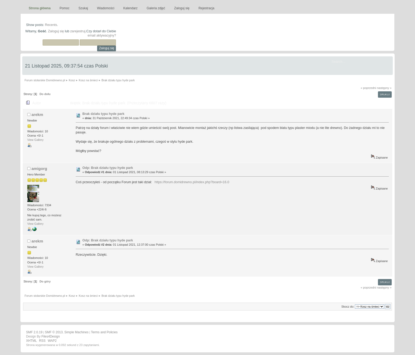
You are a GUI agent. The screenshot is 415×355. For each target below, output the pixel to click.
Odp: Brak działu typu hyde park (107, 168)
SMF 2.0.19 (34, 332)
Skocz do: (347, 306)
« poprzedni (368, 87)
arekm (37, 114)
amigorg (39, 168)
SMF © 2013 (54, 332)
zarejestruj (77, 31)
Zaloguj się (56, 31)
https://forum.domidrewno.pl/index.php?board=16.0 (192, 182)
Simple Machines (76, 332)
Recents (51, 25)
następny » (384, 87)
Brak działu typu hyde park (103, 114)
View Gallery (35, 139)
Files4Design (50, 336)
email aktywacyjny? (102, 35)
